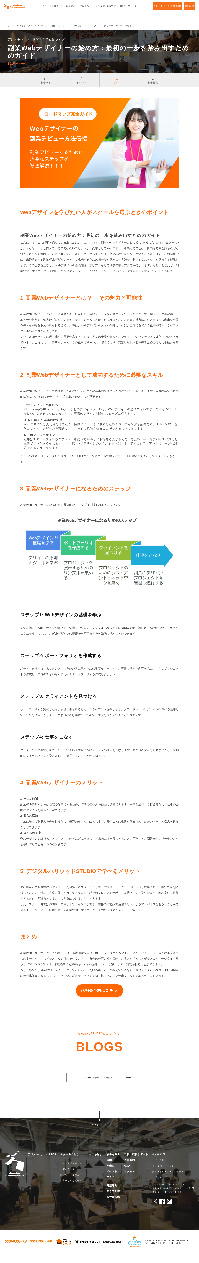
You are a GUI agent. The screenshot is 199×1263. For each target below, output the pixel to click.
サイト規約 (158, 1170)
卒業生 (111, 1175)
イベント (112, 1181)
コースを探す (94, 1164)
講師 (109, 1169)
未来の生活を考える (71, 1173)
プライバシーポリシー (164, 1175)
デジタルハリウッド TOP (42, 1164)
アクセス (129, 1181)
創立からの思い (68, 1179)
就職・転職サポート (136, 1164)
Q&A (127, 1175)
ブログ (111, 1186)
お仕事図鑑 (113, 1206)
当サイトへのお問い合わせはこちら (171, 1198)
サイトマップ (159, 1187)
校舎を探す (113, 1164)
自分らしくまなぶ (70, 1184)
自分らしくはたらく (71, 1190)
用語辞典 (112, 1195)
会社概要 (157, 1164)
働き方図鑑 (113, 1201)
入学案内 (129, 1169)
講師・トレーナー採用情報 (166, 1181)
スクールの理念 (69, 1164)
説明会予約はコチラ (99, 1000)
